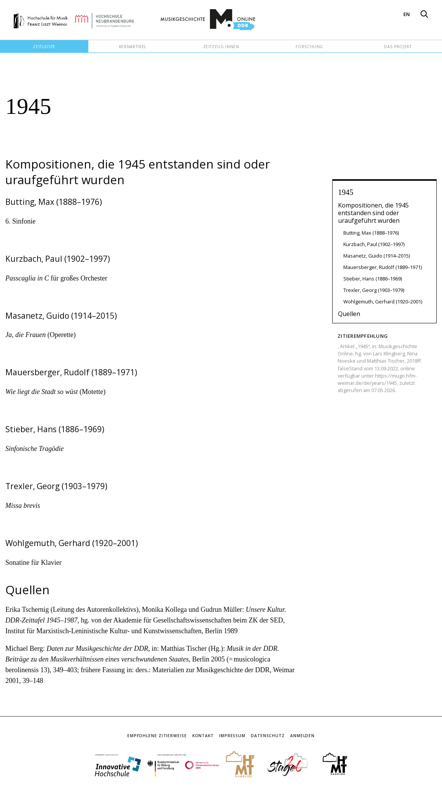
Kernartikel (132, 46)
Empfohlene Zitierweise (157, 735)
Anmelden (302, 735)
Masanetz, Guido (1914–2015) (376, 256)
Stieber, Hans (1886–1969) (372, 279)
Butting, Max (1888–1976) (371, 233)
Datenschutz (268, 735)
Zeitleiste (44, 46)
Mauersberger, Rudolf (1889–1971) (382, 267)
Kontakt (203, 735)
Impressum (232, 735)
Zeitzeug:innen (221, 46)
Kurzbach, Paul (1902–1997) (374, 244)
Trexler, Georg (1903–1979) (373, 290)
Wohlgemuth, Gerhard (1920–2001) (382, 301)
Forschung (309, 46)
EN (406, 14)
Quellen (349, 314)
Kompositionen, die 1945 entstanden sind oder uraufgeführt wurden (373, 212)
